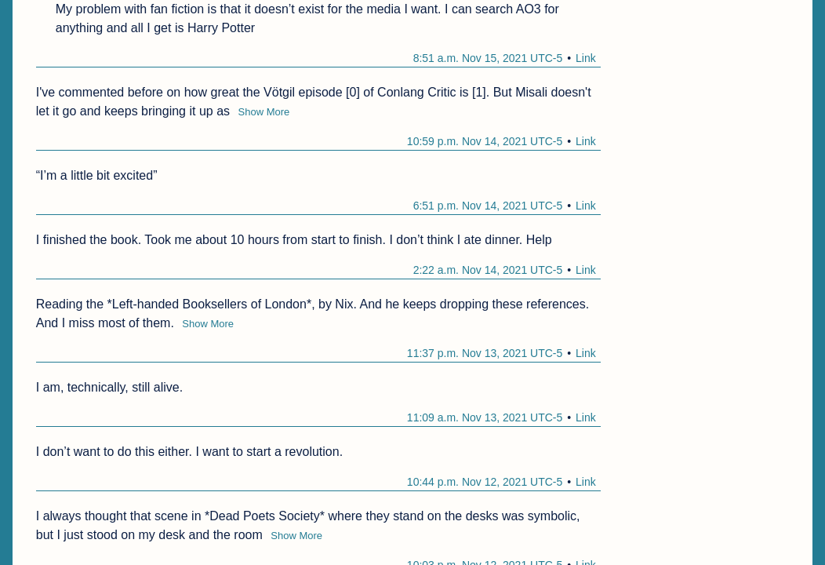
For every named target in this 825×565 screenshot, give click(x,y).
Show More (264, 112)
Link (586, 58)
